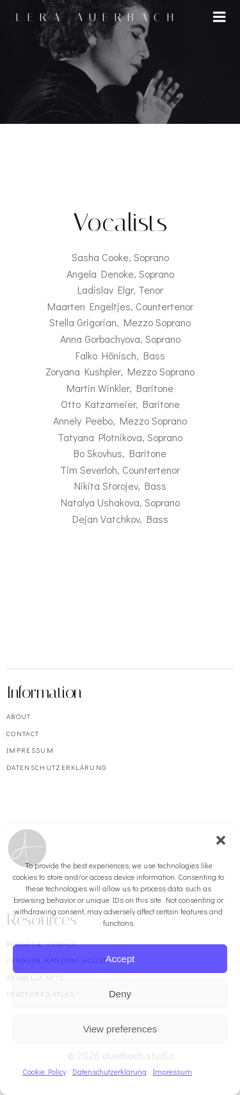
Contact (22, 733)
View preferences (120, 1028)
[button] (220, 840)
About (18, 716)
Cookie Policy (44, 1071)
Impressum (172, 1071)
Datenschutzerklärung (109, 1071)
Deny (120, 993)
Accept (120, 958)
